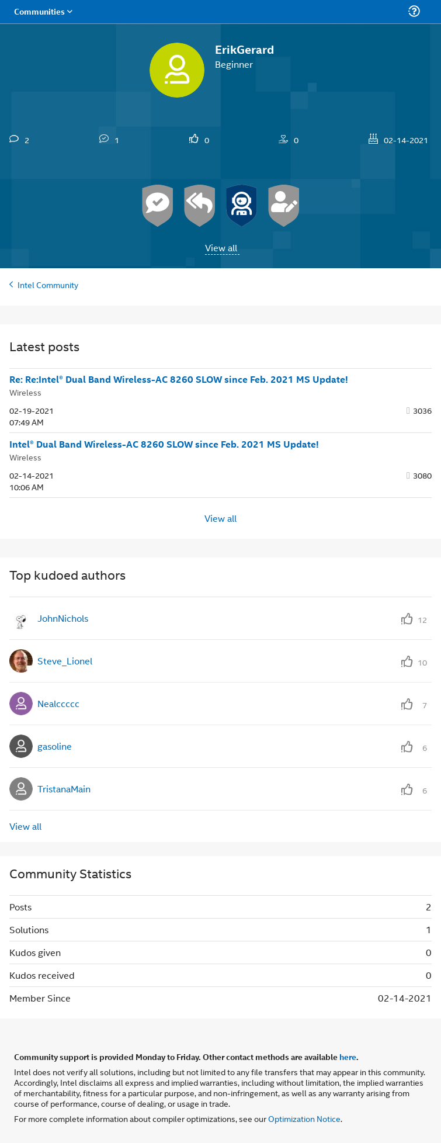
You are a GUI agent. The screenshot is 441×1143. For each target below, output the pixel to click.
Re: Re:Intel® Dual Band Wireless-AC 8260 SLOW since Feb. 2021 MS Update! (178, 379)
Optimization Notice (304, 1118)
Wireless (25, 392)
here (347, 1056)
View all (221, 247)
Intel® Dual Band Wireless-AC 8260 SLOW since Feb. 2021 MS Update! (164, 444)
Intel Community (48, 284)
